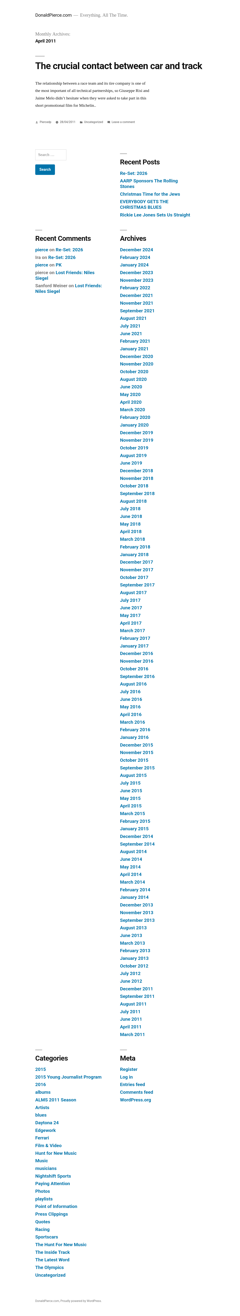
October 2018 (134, 486)
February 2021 (135, 341)
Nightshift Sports (53, 1176)
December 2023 (136, 272)
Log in (126, 1077)
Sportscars (46, 1237)
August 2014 (133, 851)
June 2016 (131, 699)
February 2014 (135, 889)
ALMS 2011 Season (55, 1100)
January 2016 (134, 737)
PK (59, 265)
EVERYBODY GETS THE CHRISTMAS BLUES (144, 204)
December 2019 (136, 432)
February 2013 (135, 950)
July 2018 (130, 508)
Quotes (42, 1221)
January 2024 (134, 265)
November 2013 (136, 912)
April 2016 (131, 714)
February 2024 (135, 257)
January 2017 (134, 646)
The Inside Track (52, 1252)
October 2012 (134, 966)
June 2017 (131, 607)
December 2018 (136, 470)
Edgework (45, 1130)
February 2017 (135, 638)
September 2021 (137, 310)
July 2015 (130, 783)
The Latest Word (52, 1259)
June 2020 (131, 386)
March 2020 (132, 409)
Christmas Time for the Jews (150, 194)
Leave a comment (123, 122)
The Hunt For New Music (61, 1244)
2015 (40, 1069)
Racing (42, 1229)
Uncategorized (93, 122)
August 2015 (133, 775)
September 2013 (137, 920)
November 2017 (136, 569)
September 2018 (137, 493)
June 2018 (131, 516)
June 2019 (131, 463)
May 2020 (130, 394)
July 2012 (130, 973)
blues (40, 1115)
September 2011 (137, 996)
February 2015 (135, 821)
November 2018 (136, 478)
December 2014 (136, 836)
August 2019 (133, 455)
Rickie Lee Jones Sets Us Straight (155, 215)
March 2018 (132, 539)
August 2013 (133, 927)
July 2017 (130, 600)
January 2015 (134, 828)
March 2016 (132, 722)
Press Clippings (51, 1214)
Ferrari (42, 1138)
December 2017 (136, 562)
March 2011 (132, 1034)
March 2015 (132, 813)
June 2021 (131, 333)
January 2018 (134, 554)
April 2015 (131, 806)
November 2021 (136, 303)
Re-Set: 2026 (133, 173)
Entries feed (132, 1084)
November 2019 (136, 440)
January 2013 (134, 958)
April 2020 (131, 402)
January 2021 (134, 348)
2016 (40, 1084)
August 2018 (133, 501)
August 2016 (133, 684)
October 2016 (134, 668)
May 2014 (130, 867)
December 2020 (136, 356)
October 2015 (134, 760)
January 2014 (134, 897)
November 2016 (136, 661)
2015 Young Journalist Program (68, 1077)
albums (43, 1092)
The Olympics (49, 1267)
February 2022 (135, 287)
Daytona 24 (47, 1122)
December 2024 (136, 249)
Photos (42, 1191)
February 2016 (135, 729)
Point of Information (56, 1206)
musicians (46, 1168)
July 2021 (130, 326)
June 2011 (131, 1019)
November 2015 (136, 752)
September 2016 (137, 676)
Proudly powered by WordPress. (81, 1301)
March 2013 (132, 943)
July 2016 (130, 691)
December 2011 (136, 988)
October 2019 (134, 448)
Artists (42, 1107)
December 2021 (136, 295)
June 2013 (131, 935)
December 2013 (136, 905)
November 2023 (136, 280)
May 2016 (130, 706)
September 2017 (137, 585)
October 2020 (134, 371)
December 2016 (136, 653)
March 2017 (132, 630)
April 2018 (131, 531)
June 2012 (131, 981)
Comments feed (136, 1092)
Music (41, 1160)
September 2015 (137, 768)
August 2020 (133, 379)
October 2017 (134, 577)
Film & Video (48, 1145)
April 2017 (131, 623)
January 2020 (134, 425)
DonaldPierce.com (53, 15)
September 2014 (137, 844)
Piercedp (45, 122)
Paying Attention (52, 1183)
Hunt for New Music (56, 1153)
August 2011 (133, 1004)
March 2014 (132, 882)
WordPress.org (135, 1100)
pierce (41, 249)
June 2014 (131, 859)
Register (128, 1069)
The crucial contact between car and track (118, 65)
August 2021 (133, 318)
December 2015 (136, 745)
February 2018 (135, 547)
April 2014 (131, 874)
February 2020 (135, 417)
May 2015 (130, 798)
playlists (44, 1199)
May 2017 (130, 615)
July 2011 (130, 1011)
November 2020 (136, 364)
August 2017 (133, 592)
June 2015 (131, 790)
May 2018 (130, 524)
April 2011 (131, 1027)
